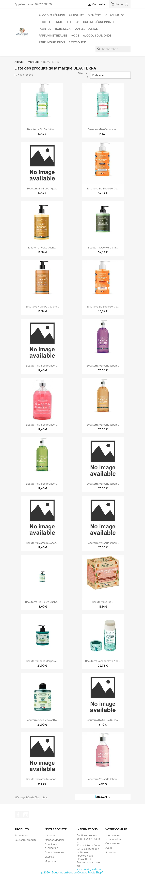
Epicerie (45, 22)
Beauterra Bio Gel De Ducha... (42, 601)
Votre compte (116, 829)
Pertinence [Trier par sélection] (110, 75)
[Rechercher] (113, 49)
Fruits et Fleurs (67, 22)
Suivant (104, 797)
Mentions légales (55, 839)
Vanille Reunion (86, 29)
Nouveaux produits (25, 839)
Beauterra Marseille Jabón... (42, 365)
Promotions (21, 835)
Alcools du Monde (97, 35)
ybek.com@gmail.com (89, 869)
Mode (75, 35)
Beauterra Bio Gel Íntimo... (42, 129)
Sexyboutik (77, 42)
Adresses (111, 852)
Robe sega (63, 29)
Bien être (95, 15)
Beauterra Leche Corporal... (42, 661)
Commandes (112, 843)
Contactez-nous (54, 852)
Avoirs (108, 847)
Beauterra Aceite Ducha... (42, 247)
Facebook (18, 814)
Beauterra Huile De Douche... (42, 306)
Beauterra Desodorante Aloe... (103, 661)
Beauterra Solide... (103, 601)
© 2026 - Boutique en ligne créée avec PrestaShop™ (72, 872)
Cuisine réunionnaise (99, 22)
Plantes (45, 29)
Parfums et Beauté (53, 35)
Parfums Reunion (52, 42)
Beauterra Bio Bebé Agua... (42, 188)
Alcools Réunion (52, 15)
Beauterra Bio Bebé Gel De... (103, 188)
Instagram (25, 814)
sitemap (49, 856)
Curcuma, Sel (115, 15)
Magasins (50, 861)
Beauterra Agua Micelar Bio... (42, 720)
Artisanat (76, 15)
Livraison (50, 835)
